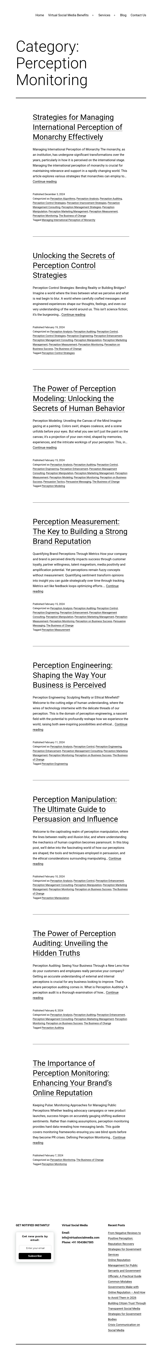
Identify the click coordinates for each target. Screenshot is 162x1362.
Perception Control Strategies (49, 202)
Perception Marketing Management (68, 211)
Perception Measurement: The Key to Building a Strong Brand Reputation (80, 531)
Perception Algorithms (62, 198)
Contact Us (138, 15)
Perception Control (107, 331)
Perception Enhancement (108, 335)
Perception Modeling (61, 477)
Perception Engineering (80, 335)
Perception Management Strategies (81, 207)
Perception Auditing (111, 198)
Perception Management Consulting (53, 340)
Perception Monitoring (45, 215)
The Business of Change (72, 215)
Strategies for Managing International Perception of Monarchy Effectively (77, 127)
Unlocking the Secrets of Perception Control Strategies (74, 265)
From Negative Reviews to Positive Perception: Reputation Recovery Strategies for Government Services (124, 1243)
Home (39, 15)
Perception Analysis (87, 198)
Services (104, 15)
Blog (123, 15)
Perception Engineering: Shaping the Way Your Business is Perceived (73, 675)
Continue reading (45, 181)
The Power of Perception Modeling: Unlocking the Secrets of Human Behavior (79, 398)
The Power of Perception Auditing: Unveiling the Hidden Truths (74, 943)
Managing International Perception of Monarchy (68, 219)
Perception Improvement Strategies (87, 202)
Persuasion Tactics (54, 481)
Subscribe (35, 1255)
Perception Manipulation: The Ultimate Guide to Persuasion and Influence (75, 809)
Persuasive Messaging (78, 481)
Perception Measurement (103, 211)
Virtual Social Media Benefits (68, 15)
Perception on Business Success (94, 621)
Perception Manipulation (88, 340)
